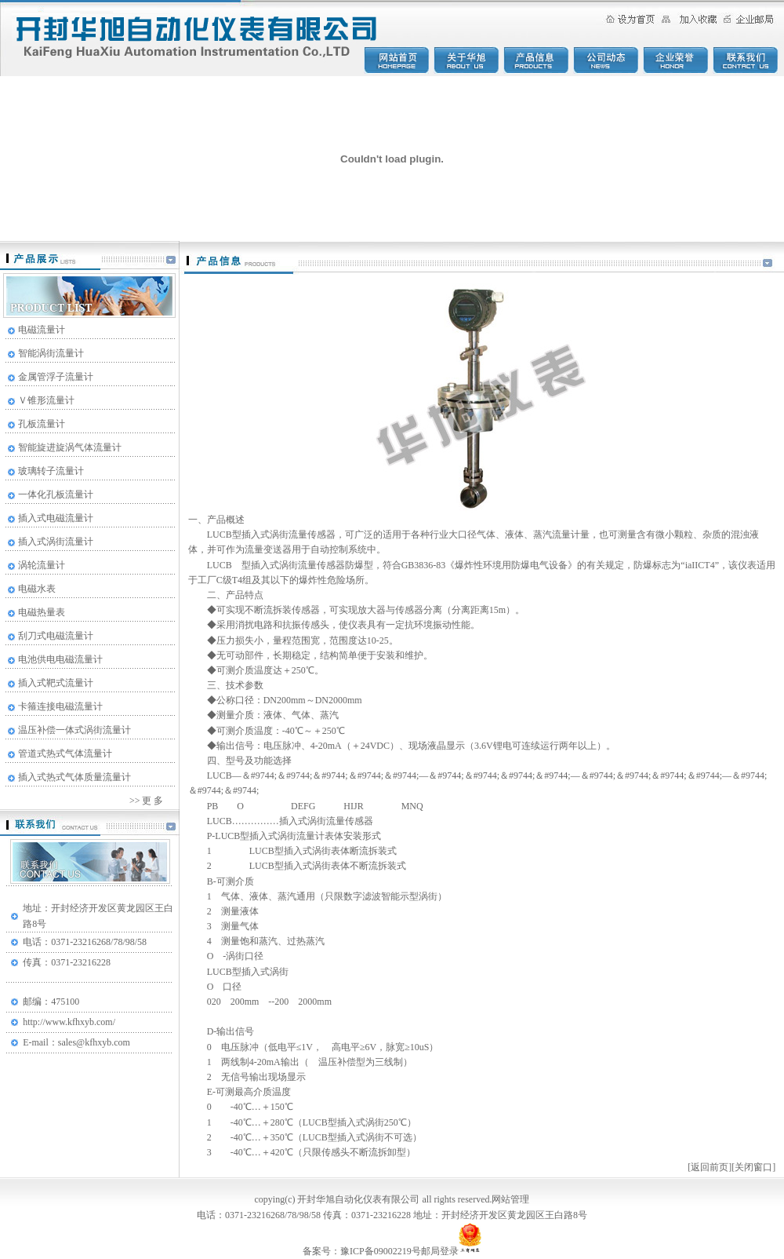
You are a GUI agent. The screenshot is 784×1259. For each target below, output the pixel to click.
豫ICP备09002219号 (380, 1251)
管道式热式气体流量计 (65, 753)
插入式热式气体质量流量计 (74, 777)
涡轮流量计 (41, 565)
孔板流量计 (41, 423)
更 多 (151, 800)
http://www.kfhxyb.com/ (69, 1021)
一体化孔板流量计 (55, 494)
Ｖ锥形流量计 (46, 400)
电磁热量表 (41, 612)
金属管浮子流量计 (55, 376)
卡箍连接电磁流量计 (60, 706)
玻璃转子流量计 (51, 470)
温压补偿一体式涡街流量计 (74, 729)
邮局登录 (440, 1251)
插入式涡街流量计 (55, 541)
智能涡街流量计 (51, 353)
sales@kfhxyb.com (94, 1042)
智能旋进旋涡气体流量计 (70, 447)
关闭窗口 (753, 1167)
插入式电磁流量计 (55, 518)
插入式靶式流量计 (55, 682)
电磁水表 (37, 588)
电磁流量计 (41, 329)
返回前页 (709, 1167)
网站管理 (510, 1199)
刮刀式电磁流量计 (55, 635)
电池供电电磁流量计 (60, 659)
